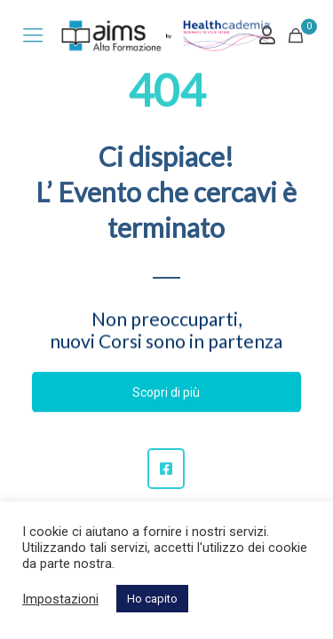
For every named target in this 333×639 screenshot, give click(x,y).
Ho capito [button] (152, 598)
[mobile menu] (33, 35)
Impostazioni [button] (60, 599)
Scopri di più (166, 392)
